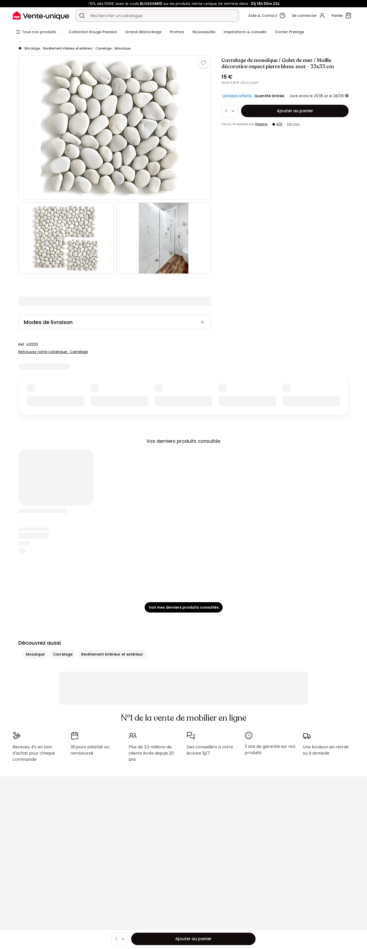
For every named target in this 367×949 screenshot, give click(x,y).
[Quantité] (229, 111)
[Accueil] (20, 49)
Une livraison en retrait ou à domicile (326, 750)
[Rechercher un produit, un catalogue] (82, 15)
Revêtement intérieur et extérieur (67, 48)
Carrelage (103, 48)
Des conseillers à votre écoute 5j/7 (210, 750)
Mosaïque (122, 48)
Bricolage (32, 48)
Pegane (261, 124)
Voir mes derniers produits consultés (184, 607)
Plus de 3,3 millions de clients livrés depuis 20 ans (151, 753)
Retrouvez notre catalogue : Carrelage (53, 351)
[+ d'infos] (347, 96)
